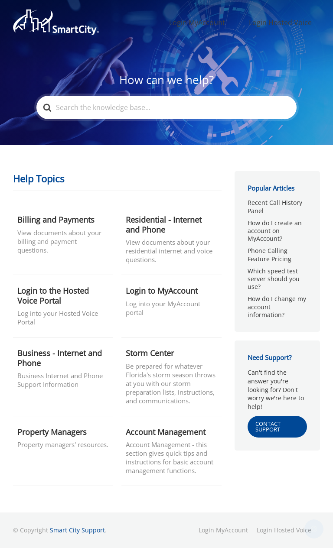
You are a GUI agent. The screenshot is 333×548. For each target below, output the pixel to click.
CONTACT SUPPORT (268, 426)
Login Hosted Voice (288, 22)
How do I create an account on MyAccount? (275, 231)
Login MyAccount (219, 22)
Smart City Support (77, 530)
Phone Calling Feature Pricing (269, 254)
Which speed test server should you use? (274, 279)
